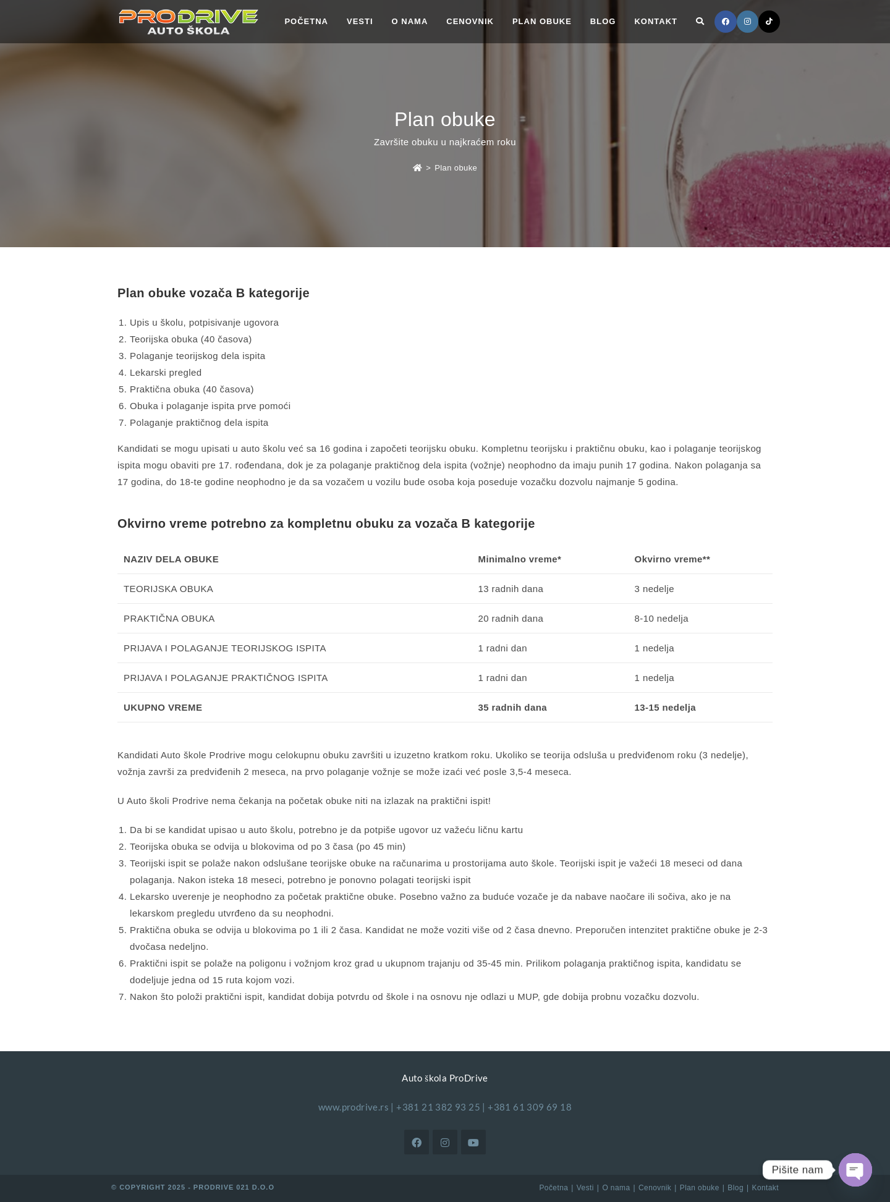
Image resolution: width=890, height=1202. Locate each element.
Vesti (585, 1187)
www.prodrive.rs (353, 1106)
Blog (735, 1187)
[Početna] (417, 167)
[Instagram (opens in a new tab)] (747, 22)
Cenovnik (654, 1187)
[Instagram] (445, 1142)
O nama (616, 1187)
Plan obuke (455, 167)
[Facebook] (416, 1142)
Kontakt (765, 1187)
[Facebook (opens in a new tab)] (725, 22)
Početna (553, 1187)
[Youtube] (473, 1142)
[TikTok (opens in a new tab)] (769, 22)
